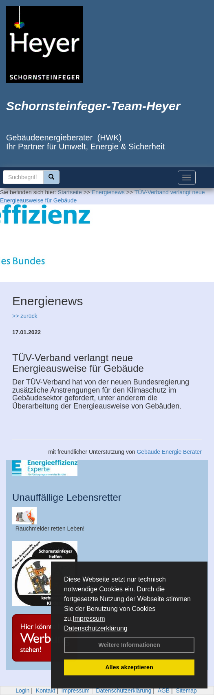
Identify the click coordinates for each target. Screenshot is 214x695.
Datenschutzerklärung (96, 628)
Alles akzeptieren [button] (129, 667)
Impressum (89, 618)
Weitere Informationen (129, 645)
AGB (164, 690)
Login (22, 690)
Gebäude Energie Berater (169, 452)
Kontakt (45, 690)
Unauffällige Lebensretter (66, 497)
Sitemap (186, 690)
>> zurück (24, 316)
